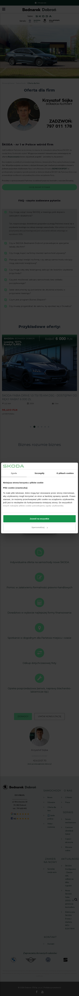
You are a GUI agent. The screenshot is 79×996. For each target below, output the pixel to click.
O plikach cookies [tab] (65, 473)
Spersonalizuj (40, 527)
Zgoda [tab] (14, 473)
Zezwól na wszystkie (39, 519)
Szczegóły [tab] (39, 473)
